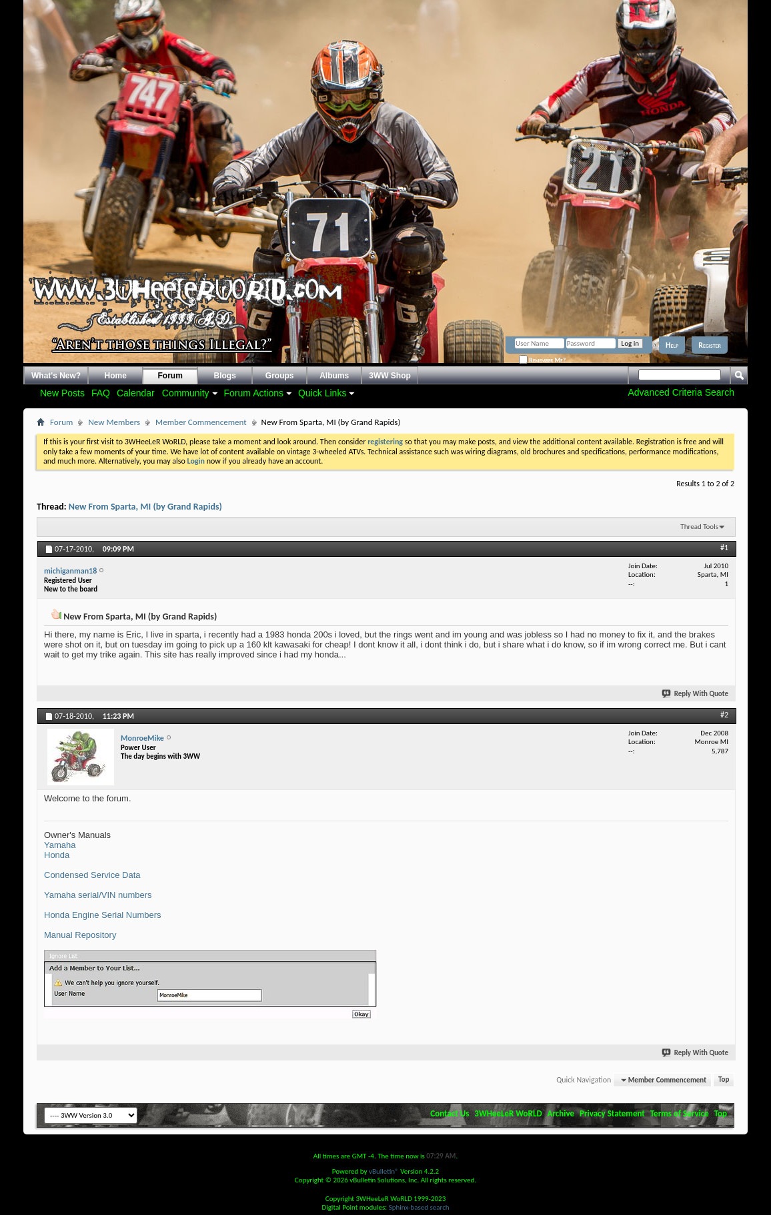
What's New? (56, 375)
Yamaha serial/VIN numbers (98, 895)
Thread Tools (699, 526)
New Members (114, 422)
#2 (724, 714)
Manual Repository (80, 935)
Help (672, 345)
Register (709, 345)
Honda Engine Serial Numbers (102, 915)
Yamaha (59, 845)
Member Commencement (200, 422)
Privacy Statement (612, 1113)
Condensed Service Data (92, 875)
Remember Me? (542, 360)
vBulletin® (384, 1171)
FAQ (100, 393)
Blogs (225, 375)
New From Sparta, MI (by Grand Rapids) (145, 506)
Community (185, 393)
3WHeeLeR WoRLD (508, 1113)
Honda (56, 855)
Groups (279, 375)
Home (116, 375)
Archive (561, 1113)
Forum (170, 375)
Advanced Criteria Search (681, 392)
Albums (334, 375)
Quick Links (322, 393)
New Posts (62, 393)
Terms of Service (679, 1113)
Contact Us (449, 1113)
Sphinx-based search (419, 1207)
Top (723, 1080)
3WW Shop (390, 375)
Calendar (136, 393)
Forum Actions (253, 393)
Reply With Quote (695, 693)
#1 (724, 547)
